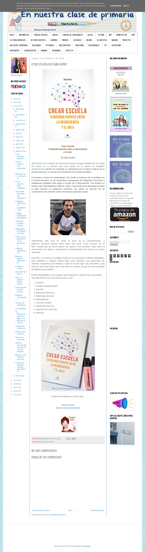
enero (18, 376)
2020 (16, 106)
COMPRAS (53, 40)
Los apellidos (20, 309)
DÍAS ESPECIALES (65, 45)
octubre (19, 120)
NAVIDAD (115, 40)
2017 (16, 387)
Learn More (115, 6)
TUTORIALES (49, 45)
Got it (126, 6)
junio (18, 137)
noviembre (20, 115)
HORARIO (44, 50)
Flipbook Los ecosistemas (20, 176)
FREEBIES (65, 40)
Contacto (69, 50)
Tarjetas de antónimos (20, 304)
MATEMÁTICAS (24, 35)
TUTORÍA (101, 35)
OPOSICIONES (116, 45)
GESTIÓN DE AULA (20, 273)
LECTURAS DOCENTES (38, 40)
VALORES (89, 40)
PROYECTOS (126, 40)
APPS (133, 35)
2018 (16, 384)
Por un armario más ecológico (20, 185)
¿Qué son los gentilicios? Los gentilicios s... (20, 241)
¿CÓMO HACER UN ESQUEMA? (20, 216)
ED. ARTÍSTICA (102, 40)
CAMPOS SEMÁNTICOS (20, 251)
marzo (18, 148)
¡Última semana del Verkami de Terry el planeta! (20, 347)
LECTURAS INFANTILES (18, 40)
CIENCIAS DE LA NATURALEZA (72, 35)
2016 (16, 391)
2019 (16, 380)
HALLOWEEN (36, 45)
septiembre (20, 124)
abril (18, 144)
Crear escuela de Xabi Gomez (20, 289)
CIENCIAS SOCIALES (40, 35)
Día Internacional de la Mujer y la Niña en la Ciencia (20, 317)
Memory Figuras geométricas (20, 260)
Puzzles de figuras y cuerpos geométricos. (20, 367)
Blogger (87, 546)
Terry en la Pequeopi (20, 338)
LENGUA (55, 35)
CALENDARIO (56, 50)
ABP (110, 35)
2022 (16, 99)
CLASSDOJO (77, 40)
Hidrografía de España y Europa (20, 231)
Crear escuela (90, 244)
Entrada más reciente (41, 510)
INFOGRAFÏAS (14, 50)
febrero (19, 151)
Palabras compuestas (20, 297)
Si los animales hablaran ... (20, 156)
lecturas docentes (47, 442)
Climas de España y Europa (19, 223)
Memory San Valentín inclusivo (20, 357)
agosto (19, 130)
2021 (16, 102)
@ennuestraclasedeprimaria (68, 408)
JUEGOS (90, 35)
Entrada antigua (97, 510)
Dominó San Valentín (20, 333)
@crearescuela (38, 169)
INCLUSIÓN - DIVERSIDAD (18, 45)
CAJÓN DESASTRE (30, 50)
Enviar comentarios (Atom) (54, 515)
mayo (18, 141)
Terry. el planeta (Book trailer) (19, 281)
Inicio (12, 35)
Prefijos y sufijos (19, 267)
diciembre (20, 109)
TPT (105, 45)
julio (18, 133)
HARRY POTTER (121, 35)
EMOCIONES (79, 45)
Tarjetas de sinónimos (20, 327)
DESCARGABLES (94, 45)
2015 (16, 395)
